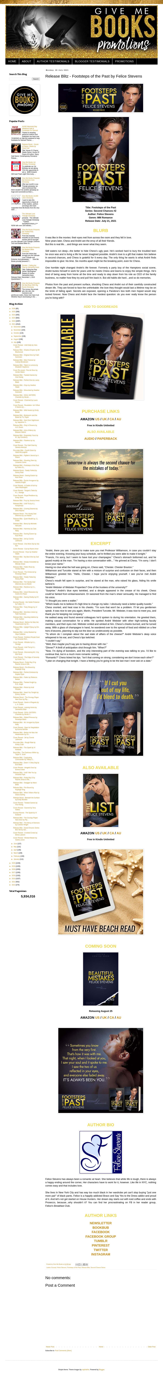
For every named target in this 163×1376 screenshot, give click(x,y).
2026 (14, 309)
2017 (14, 872)
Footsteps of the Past (74, 1267)
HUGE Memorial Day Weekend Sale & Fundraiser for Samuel (30, 128)
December (17, 327)
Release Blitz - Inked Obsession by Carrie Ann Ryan (25, 593)
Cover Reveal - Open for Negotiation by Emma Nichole (26, 728)
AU (118, 419)
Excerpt (53, 1267)
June (15, 844)
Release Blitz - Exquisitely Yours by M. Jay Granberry (25, 436)
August (16, 339)
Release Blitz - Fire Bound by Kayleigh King (23, 788)
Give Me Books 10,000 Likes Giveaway (30, 197)
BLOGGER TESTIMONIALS (92, 61)
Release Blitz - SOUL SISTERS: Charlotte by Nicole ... (24, 396)
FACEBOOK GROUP (100, 1236)
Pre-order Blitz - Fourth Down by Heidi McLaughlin (24, 451)
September (18, 336)
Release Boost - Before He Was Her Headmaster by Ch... (26, 623)
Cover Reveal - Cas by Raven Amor (25, 549)
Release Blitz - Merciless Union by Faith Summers (25, 613)
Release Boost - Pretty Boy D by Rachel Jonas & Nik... (24, 663)
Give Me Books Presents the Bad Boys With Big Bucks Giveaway (31, 285)
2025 (14, 312)
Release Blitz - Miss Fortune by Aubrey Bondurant (24, 361)
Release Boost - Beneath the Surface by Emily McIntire (26, 799)
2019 (14, 866)
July (15, 342)
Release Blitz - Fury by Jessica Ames (26, 501)
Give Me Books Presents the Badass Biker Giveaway (31, 249)
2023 (14, 318)
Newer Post (50, 1347)
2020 (14, 863)
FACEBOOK (101, 1232)
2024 (14, 315)
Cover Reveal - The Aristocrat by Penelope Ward (24, 573)
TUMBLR (100, 1241)
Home (101, 1347)
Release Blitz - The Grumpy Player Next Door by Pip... (25, 819)
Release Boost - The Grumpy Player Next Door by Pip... (26, 698)
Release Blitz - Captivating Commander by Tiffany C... (23, 758)
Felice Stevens (61, 1267)
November (17, 330)
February (17, 856)
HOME (12, 61)
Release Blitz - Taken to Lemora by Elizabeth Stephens (25, 366)
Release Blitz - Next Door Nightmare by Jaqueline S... (26, 421)
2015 (14, 879)
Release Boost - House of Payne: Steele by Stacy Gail (30, 146)
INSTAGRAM (100, 1254)
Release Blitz (85, 1267)
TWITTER (101, 1250)
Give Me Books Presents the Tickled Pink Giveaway (31, 231)
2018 (14, 869)
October (17, 333)
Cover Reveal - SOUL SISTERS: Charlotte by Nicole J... (24, 713)
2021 (14, 324)
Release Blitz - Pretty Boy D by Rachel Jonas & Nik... (24, 778)
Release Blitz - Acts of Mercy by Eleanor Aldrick (24, 431)
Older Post (151, 1347)
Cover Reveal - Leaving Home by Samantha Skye (25, 708)
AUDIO (89, 438)
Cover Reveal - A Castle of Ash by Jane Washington (25, 486)
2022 (14, 321)
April (15, 850)
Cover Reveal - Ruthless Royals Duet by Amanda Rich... (26, 638)
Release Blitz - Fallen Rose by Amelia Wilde (24, 568)
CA (111, 419)
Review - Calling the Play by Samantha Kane (30, 266)
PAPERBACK (107, 438)
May (15, 847)
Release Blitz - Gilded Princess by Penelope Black (25, 718)
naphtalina (85, 1370)
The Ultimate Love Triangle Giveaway (28, 215)
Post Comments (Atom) (63, 1351)
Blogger (101, 1370)
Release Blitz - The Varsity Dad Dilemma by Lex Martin (24, 583)
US (97, 419)
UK (104, 419)
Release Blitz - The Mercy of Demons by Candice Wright (26, 824)
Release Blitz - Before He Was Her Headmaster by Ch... (25, 733)
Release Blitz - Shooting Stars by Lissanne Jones (24, 461)
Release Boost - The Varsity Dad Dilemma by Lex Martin (24, 515)
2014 (14, 882)
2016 (14, 875)
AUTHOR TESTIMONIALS (53, 61)
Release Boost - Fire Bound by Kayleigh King (24, 668)
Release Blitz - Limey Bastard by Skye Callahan (24, 633)
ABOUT (26, 61)
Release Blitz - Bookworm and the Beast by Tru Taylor (25, 416)
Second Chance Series (98, 1267)
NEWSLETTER (101, 1223)
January (17, 859)
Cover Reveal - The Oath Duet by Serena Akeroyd (25, 446)
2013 (14, 885)
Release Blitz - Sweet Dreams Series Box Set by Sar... (26, 829)
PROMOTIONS (124, 61)
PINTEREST (101, 1245)
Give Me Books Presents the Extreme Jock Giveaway (31, 180)
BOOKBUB (100, 1227)
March (16, 853)
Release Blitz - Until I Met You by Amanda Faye (24, 773)
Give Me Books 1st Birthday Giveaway (29, 163)
